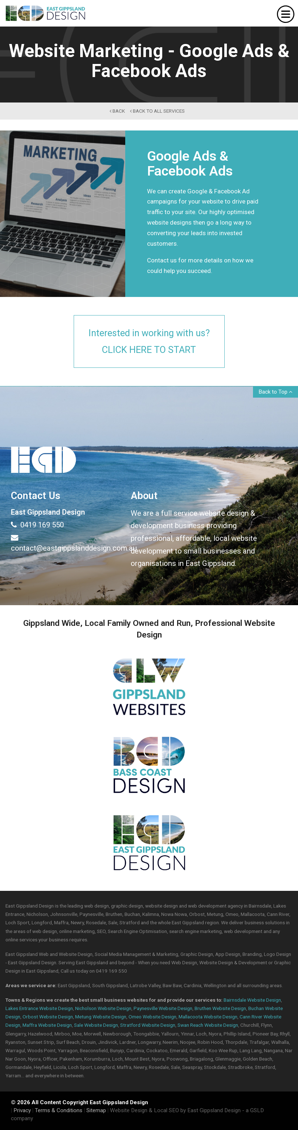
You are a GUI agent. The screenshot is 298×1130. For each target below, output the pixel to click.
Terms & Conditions (58, 1110)
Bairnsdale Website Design (252, 1000)
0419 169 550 (37, 524)
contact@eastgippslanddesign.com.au (65, 542)
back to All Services (157, 111)
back (117, 111)
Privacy (22, 1110)
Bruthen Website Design (220, 1008)
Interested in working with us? (149, 342)
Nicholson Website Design (103, 1008)
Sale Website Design (96, 1025)
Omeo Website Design (152, 1017)
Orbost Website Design (48, 1017)
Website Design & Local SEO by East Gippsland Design (175, 1110)
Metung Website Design (100, 1017)
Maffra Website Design (47, 1025)
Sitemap (96, 1110)
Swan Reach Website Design (207, 1025)
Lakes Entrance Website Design (39, 1008)
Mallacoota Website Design (208, 1017)
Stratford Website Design (147, 1025)
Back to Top (275, 392)
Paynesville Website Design (163, 1008)
